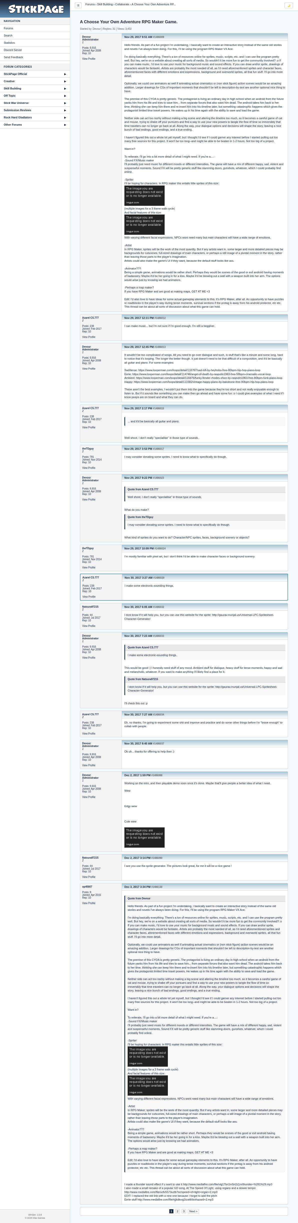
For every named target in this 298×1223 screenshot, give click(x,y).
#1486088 (157, 775)
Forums (8, 28)
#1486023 (158, 478)
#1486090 (157, 858)
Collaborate (122, 4)
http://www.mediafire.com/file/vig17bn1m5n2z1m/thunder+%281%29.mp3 (227, 1184)
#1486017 (158, 449)
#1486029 (159, 577)
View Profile (88, 58)
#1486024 (160, 548)
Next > (193, 1211)
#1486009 (158, 37)
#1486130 (157, 887)
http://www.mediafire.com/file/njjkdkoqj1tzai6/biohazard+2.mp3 (175, 1199)
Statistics (9, 42)
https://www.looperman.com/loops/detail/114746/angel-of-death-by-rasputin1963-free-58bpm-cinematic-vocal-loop (201, 374)
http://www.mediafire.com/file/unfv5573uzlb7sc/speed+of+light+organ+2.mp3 (170, 1192)
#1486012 (160, 318)
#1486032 (158, 607)
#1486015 (158, 408)
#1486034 (158, 714)
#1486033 (158, 636)
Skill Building (105, 4)
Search (8, 35)
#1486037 (158, 743)
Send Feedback (13, 57)
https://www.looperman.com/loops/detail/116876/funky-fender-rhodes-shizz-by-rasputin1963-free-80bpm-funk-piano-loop (209, 377)
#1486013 (160, 347)
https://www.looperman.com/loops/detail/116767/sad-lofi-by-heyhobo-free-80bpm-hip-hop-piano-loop (199, 370)
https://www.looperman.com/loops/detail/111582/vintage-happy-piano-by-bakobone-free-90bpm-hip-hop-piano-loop (204, 381)
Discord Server (13, 49)
